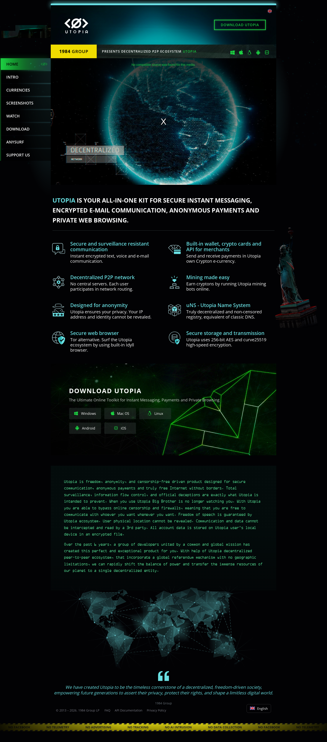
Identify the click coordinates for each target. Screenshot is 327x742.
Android (85, 428)
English (259, 708)
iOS (120, 428)
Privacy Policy (156, 710)
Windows (85, 413)
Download (240, 25)
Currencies (18, 90)
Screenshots (19, 103)
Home (12, 64)
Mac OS (120, 413)
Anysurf (15, 142)
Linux (155, 413)
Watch (13, 116)
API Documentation (128, 710)
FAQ (107, 710)
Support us (18, 155)
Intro (12, 77)
